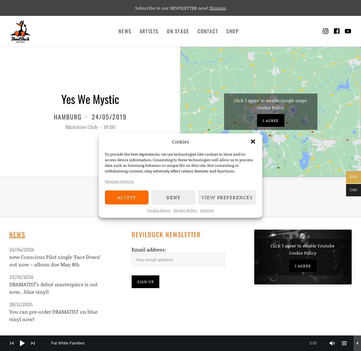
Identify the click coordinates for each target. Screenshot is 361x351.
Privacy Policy (185, 210)
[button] (253, 141)
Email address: (149, 249)
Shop (232, 31)
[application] (180, 343)
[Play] (22, 343)
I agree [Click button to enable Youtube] (303, 266)
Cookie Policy (158, 210)
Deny (173, 197)
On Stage (178, 31)
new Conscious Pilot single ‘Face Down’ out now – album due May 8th (55, 260)
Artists (149, 31)
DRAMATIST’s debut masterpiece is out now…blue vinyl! (53, 288)
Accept (126, 197)
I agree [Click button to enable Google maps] (271, 120)
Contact (208, 31)
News (125, 31)
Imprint (207, 210)
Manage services (119, 181)
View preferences (227, 197)
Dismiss (217, 8)
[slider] (187, 343)
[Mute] (332, 343)
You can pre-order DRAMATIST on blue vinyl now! (53, 315)
